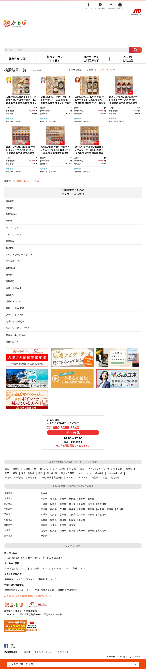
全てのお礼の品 (127, 59)
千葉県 (81, 504)
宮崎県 (91, 530)
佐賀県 (53, 530)
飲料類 (129, 469)
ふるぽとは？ (55, 557)
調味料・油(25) (13, 301)
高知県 (72, 525)
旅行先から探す (18, 58)
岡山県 (63, 520)
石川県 (63, 509)
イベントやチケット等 (99, 469)
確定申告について (13, 579)
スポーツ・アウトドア (77, 477)
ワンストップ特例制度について (41, 579)
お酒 (82, 469)
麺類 (15, 473)
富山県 (53, 509)
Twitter (13, 645)
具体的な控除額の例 (67, 590)
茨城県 (44, 504)
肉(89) (9, 221)
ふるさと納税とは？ (14, 557)
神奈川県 (9, 121)
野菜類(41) (11, 241)
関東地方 (9, 118)
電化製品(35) (12, 341)
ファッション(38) (14, 314)
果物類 (16, 469)
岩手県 (53, 498)
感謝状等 (99, 473)
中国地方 (8, 520)
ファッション (84, 473)
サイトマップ (62, 652)
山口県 (81, 520)
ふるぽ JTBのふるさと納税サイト (15, 21)
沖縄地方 (8, 535)
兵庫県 (81, 514)
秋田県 (72, 498)
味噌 (19, 181)
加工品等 (117, 469)
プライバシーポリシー (44, 652)
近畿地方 (8, 514)
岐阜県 (100, 509)
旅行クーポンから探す (55, 59)
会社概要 (27, 652)
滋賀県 (53, 514)
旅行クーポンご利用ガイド (91, 59)
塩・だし (28, 181)
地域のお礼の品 (114, 473)
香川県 (53, 525)
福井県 (72, 509)
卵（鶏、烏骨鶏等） (14, 477)
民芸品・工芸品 (99, 477)
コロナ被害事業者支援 (51, 477)
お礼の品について (39, 568)
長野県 (91, 509)
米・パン (44, 469)
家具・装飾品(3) (13, 288)
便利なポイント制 (36, 557)
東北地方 (8, 498)
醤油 (36, 181)
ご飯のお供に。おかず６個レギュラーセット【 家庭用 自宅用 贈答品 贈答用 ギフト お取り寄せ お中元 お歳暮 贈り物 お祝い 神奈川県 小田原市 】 (90, 102)
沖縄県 (44, 536)
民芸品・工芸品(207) (16, 335)
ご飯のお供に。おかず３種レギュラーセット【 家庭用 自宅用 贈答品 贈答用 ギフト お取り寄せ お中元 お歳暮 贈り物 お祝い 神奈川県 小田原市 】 (55, 102)
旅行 (7, 469)
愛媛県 (63, 525)
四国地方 (8, 525)
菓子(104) (10, 274)
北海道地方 (9, 493)
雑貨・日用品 (67, 473)
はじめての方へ (87, 5)
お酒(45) (10, 248)
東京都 (91, 504)
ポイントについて (60, 568)
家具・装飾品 (27, 473)
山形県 (81, 498)
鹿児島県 (101, 530)
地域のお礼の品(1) (15, 321)
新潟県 (44, 509)
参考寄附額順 (75, 69)
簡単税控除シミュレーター (18, 590)
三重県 (44, 514)
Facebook (6, 645)
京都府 (63, 514)
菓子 (7, 473)
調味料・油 (51, 473)
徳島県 (44, 525)
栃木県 (53, 504)
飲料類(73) (11, 268)
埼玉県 (72, 504)
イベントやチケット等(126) (19, 254)
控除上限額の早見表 (44, 590)
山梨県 (81, 509)
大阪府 (72, 514)
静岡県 (110, 509)
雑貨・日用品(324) (15, 308)
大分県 (81, 530)
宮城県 (63, 498)
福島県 (91, 498)
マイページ (111, 5)
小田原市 (18, 121)
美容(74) (10, 294)
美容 (40, 473)
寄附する (119, 5)
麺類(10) (10, 281)
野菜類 (72, 469)
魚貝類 (27, 469)
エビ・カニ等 (58, 469)
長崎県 (63, 530)
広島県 (72, 520)
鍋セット (32, 477)
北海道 (44, 493)
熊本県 (72, 530)
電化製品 (115, 477)
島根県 (53, 520)
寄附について (79, 568)
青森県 (44, 498)
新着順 (89, 69)
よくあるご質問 (100, 5)
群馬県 (63, 504)
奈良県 (91, 514)
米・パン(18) (12, 227)
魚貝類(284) (11, 214)
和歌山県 (101, 514)
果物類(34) (11, 207)
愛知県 (119, 509)
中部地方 (8, 509)
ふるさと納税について (15, 568)
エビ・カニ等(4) (13, 234)
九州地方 (8, 530)
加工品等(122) (13, 261)
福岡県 (44, 530)
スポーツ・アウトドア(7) (18, 328)
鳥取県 (44, 520)
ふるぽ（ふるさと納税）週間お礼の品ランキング (28, 596)
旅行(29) (10, 201)
